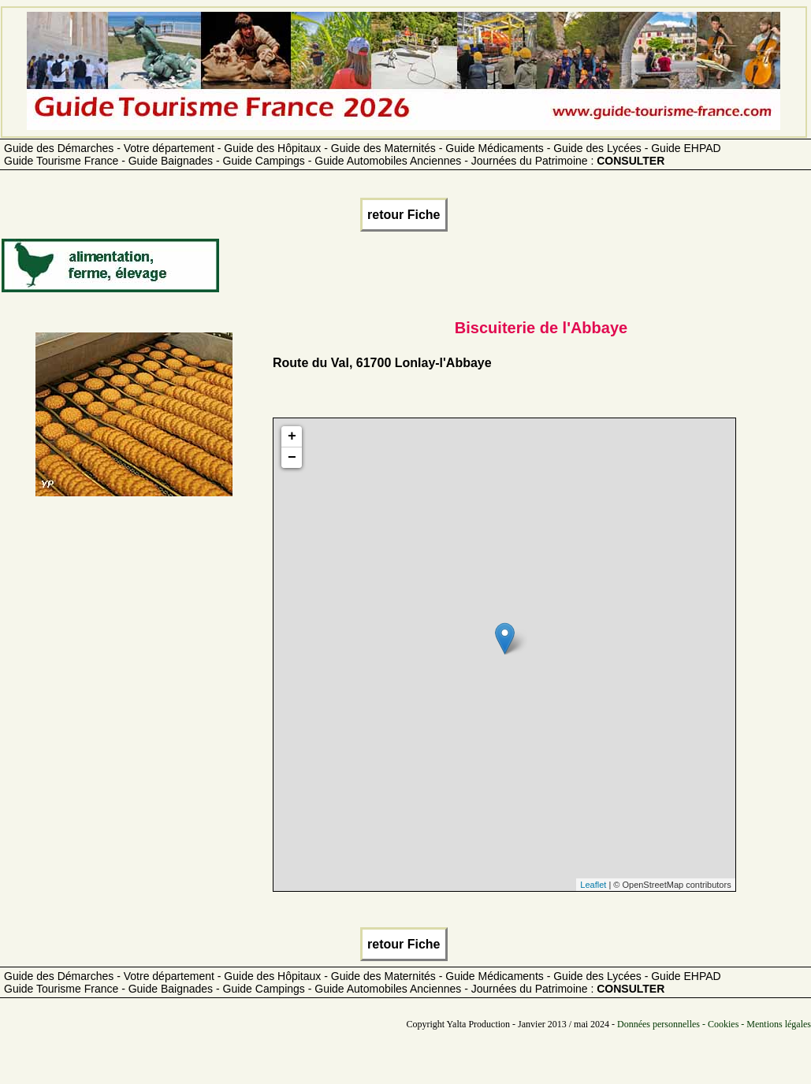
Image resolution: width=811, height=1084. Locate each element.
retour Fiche (403, 214)
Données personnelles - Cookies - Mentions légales (714, 1024)
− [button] (292, 457)
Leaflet (593, 884)
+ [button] (292, 436)
